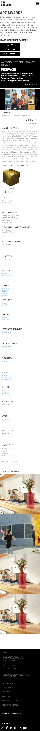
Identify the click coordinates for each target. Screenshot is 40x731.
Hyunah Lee (5, 305)
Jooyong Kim (5, 394)
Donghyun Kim (6, 319)
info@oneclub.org (12, 669)
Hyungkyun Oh (6, 274)
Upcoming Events (8, 683)
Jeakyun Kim (5, 290)
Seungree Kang (6, 419)
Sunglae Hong (6, 405)
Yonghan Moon (6, 317)
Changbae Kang (6, 332)
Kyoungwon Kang (7, 377)
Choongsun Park (6, 379)
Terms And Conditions (10, 701)
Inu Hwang (5, 361)
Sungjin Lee (5, 292)
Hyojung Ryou (6, 259)
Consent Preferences (10, 705)
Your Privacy (6, 692)
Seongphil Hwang (7, 275)
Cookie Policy (6, 696)
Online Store (6, 687)
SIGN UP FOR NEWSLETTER (11, 714)
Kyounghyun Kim (7, 346)
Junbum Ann (5, 334)
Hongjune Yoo (6, 303)
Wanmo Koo (5, 288)
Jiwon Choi (5, 376)
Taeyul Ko (4, 293)
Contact (6, 652)
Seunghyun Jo (6, 295)
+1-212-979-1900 (11, 665)
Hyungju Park (5, 392)
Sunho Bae (5, 390)
